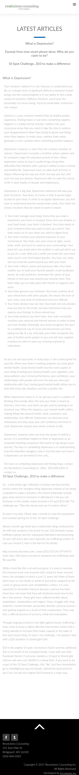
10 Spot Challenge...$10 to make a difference (39, 64)
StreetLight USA (38, 639)
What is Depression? (39, 43)
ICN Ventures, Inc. (68, 773)
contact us (10, 472)
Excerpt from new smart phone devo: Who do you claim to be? (39, 53)
